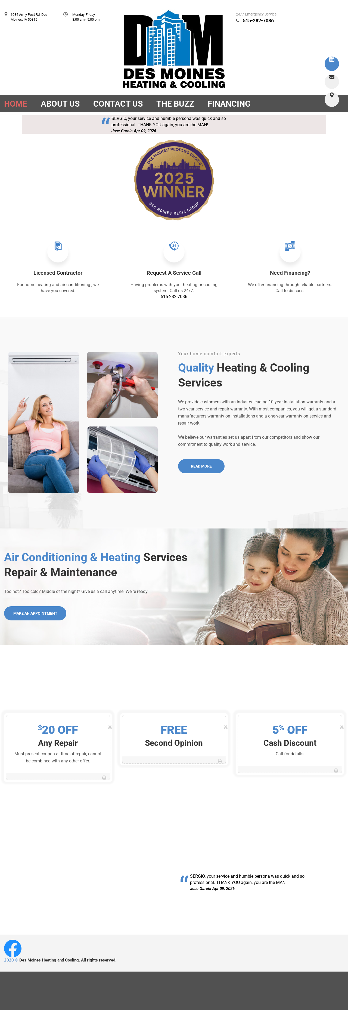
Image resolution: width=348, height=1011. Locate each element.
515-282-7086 (258, 20)
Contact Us (118, 104)
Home (15, 104)
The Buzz (175, 104)
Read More (202, 467)
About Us (60, 104)
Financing (229, 104)
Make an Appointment (36, 614)
